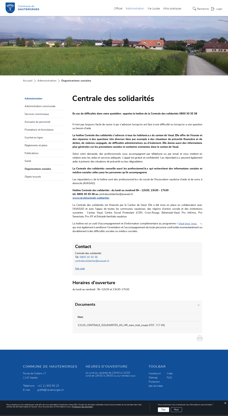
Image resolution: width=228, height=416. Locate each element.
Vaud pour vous (190, 223)
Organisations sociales (45, 168)
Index (170, 374)
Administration (135, 8)
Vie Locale (153, 8)
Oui (163, 409)
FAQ (169, 378)
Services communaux (37, 114)
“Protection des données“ (82, 407)
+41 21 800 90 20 (48, 387)
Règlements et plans (36, 145)
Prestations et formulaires (39, 129)
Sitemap (153, 378)
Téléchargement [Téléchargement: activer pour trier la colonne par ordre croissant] (185, 317)
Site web (81, 268)
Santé (28, 161)
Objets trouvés (33, 176)
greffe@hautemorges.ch (50, 391)
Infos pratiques (172, 8)
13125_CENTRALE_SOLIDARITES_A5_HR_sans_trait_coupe (113, 325)
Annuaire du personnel (37, 122)
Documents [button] (85, 305)
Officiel (118, 8)
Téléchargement (186, 326)
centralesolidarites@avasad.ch (116, 194)
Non (176, 409)
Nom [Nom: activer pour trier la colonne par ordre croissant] (80, 317)
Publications (31, 153)
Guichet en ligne (34, 137)
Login (219, 9)
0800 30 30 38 (89, 257)
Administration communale (40, 106)
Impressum (155, 374)
